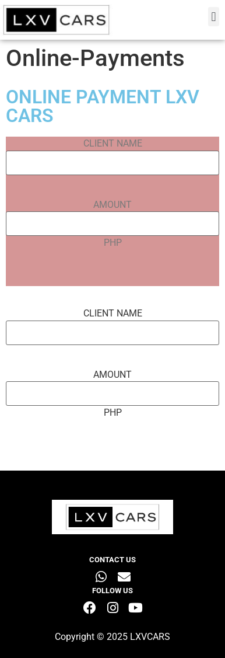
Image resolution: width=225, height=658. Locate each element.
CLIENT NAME (112, 143)
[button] (213, 16)
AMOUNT (112, 205)
